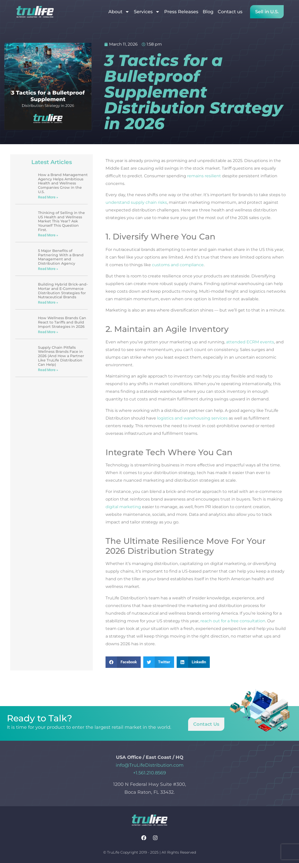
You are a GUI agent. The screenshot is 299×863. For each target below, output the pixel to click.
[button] (123, 662)
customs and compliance (178, 264)
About (118, 11)
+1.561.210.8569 (149, 773)
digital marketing (123, 506)
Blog (208, 12)
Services (147, 11)
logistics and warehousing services (192, 418)
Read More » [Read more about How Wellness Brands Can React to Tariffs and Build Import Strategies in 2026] (48, 332)
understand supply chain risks (136, 202)
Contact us (230, 12)
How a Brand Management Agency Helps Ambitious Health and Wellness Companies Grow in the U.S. (63, 183)
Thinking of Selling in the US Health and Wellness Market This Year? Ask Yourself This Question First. (61, 221)
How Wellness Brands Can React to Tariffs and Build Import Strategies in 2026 (62, 322)
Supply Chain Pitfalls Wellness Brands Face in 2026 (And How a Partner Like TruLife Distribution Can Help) (61, 356)
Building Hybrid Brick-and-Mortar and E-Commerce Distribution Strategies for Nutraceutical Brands (63, 290)
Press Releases (181, 12)
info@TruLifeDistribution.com (150, 765)
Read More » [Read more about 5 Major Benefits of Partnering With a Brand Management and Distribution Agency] (48, 269)
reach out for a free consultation (232, 620)
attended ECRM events (250, 342)
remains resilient (204, 175)
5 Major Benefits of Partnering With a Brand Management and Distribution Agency (61, 257)
